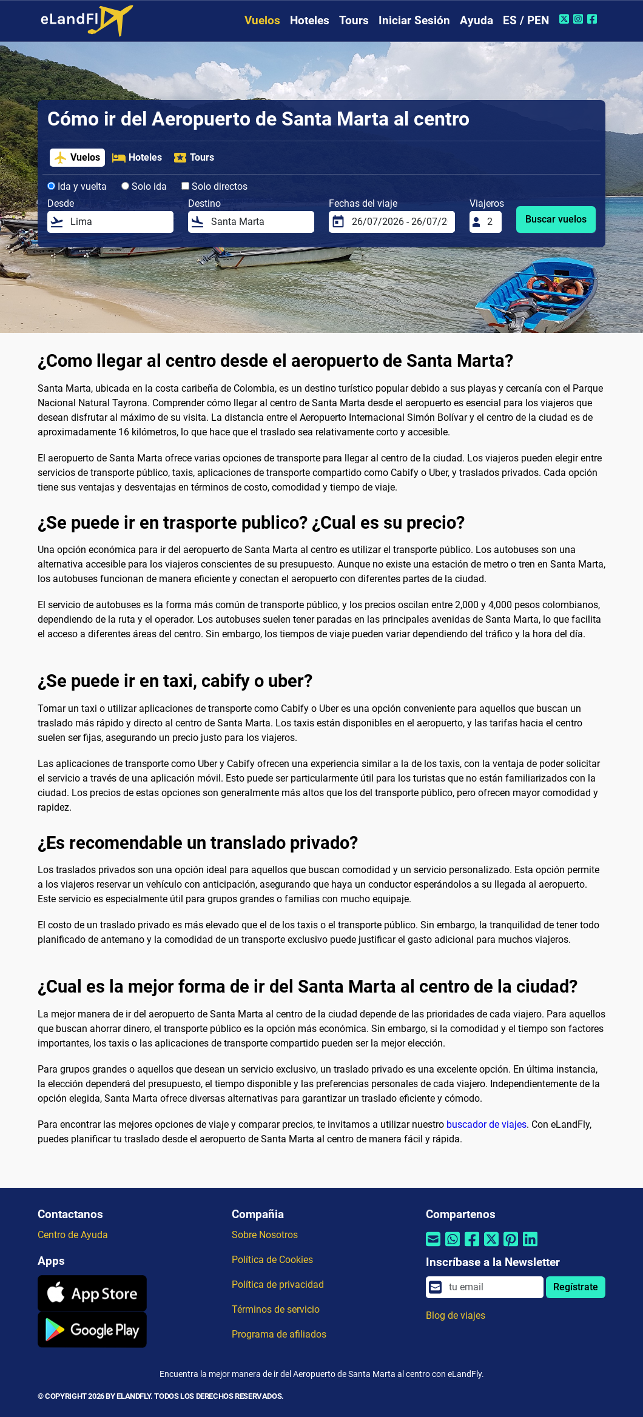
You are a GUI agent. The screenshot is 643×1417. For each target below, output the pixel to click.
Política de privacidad (278, 1284)
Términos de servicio (276, 1309)
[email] (493, 1287)
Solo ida (144, 186)
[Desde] (118, 222)
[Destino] (259, 222)
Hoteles (309, 20)
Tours (354, 20)
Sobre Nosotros (265, 1235)
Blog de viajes (455, 1315)
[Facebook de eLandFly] (594, 18)
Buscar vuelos (556, 219)
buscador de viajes (486, 1124)
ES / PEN (526, 20)
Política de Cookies (272, 1259)
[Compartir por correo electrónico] (433, 1246)
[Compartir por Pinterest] (510, 1246)
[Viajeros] (491, 222)
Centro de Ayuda (73, 1235)
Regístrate (575, 1287)
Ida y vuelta (77, 186)
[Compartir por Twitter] (491, 1246)
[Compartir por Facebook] (472, 1246)
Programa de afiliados (279, 1334)
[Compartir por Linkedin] (530, 1246)
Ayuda (476, 20)
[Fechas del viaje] (400, 222)
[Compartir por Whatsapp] (452, 1246)
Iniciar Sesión (414, 20)
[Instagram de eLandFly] (580, 18)
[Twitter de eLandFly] (566, 18)
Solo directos (214, 186)
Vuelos (262, 20)
